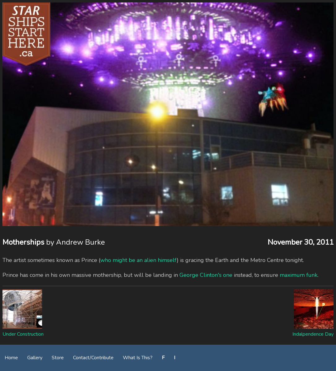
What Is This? (138, 357)
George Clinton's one (205, 275)
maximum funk (298, 275)
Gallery (34, 357)
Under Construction (23, 334)
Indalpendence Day (313, 334)
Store (58, 357)
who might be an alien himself (138, 260)
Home (11, 357)
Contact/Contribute (93, 357)
